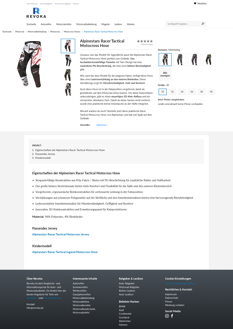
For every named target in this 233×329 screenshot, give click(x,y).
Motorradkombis (82, 305)
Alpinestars (101, 125)
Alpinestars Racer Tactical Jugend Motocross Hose (65, 252)
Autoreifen (46, 24)
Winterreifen (79, 290)
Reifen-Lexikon (127, 290)
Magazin (105, 24)
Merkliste (200, 3)
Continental (125, 313)
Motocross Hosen (72, 31)
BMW (122, 306)
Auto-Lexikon (126, 294)
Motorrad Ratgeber (63, 3)
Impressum (171, 294)
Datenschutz (171, 297)
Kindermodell (43, 157)
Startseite (31, 24)
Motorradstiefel (81, 312)
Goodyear (124, 317)
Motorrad (19, 31)
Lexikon (118, 24)
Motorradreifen (63, 24)
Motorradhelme (52, 297)
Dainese (123, 324)
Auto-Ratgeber (46, 3)
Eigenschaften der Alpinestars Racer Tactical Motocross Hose (70, 149)
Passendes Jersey (45, 153)
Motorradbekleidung (86, 24)
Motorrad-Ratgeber (129, 287)
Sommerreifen (80, 287)
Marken (130, 24)
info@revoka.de (35, 307)
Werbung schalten (174, 305)
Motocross (55, 31)
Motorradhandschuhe (84, 308)
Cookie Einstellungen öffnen (180, 283)
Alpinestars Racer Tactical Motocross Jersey (60, 234)
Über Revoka (32, 3)
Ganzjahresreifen (82, 294)
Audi (121, 310)
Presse (75, 3)
